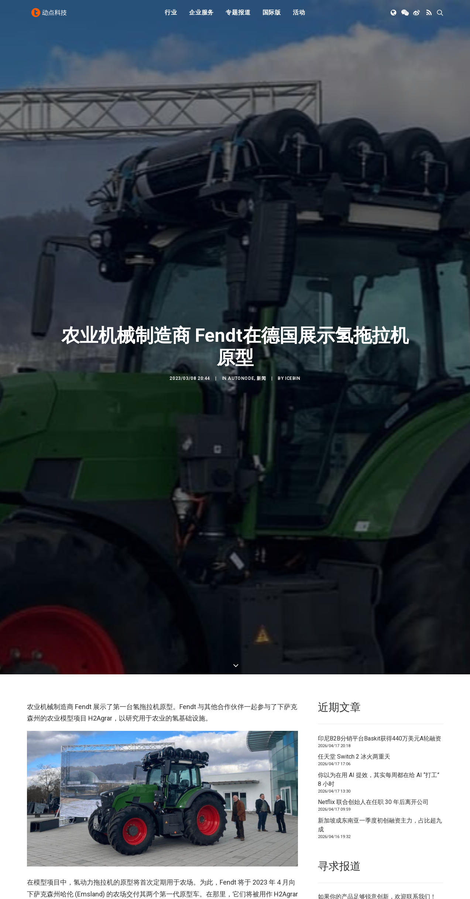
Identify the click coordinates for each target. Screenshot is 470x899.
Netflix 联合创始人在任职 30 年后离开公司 (373, 794)
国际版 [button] (272, 15)
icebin (293, 374)
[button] (394, 16)
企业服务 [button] (201, 15)
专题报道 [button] (238, 15)
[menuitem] (170, 16)
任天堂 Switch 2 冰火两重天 (354, 748)
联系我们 (418, 888)
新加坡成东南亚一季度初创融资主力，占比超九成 (380, 817)
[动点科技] (50, 16)
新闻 (261, 374)
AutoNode (241, 374)
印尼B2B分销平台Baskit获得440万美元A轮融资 (379, 730)
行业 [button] (171, 15)
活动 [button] (299, 15)
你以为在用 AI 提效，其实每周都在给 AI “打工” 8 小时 (378, 771)
